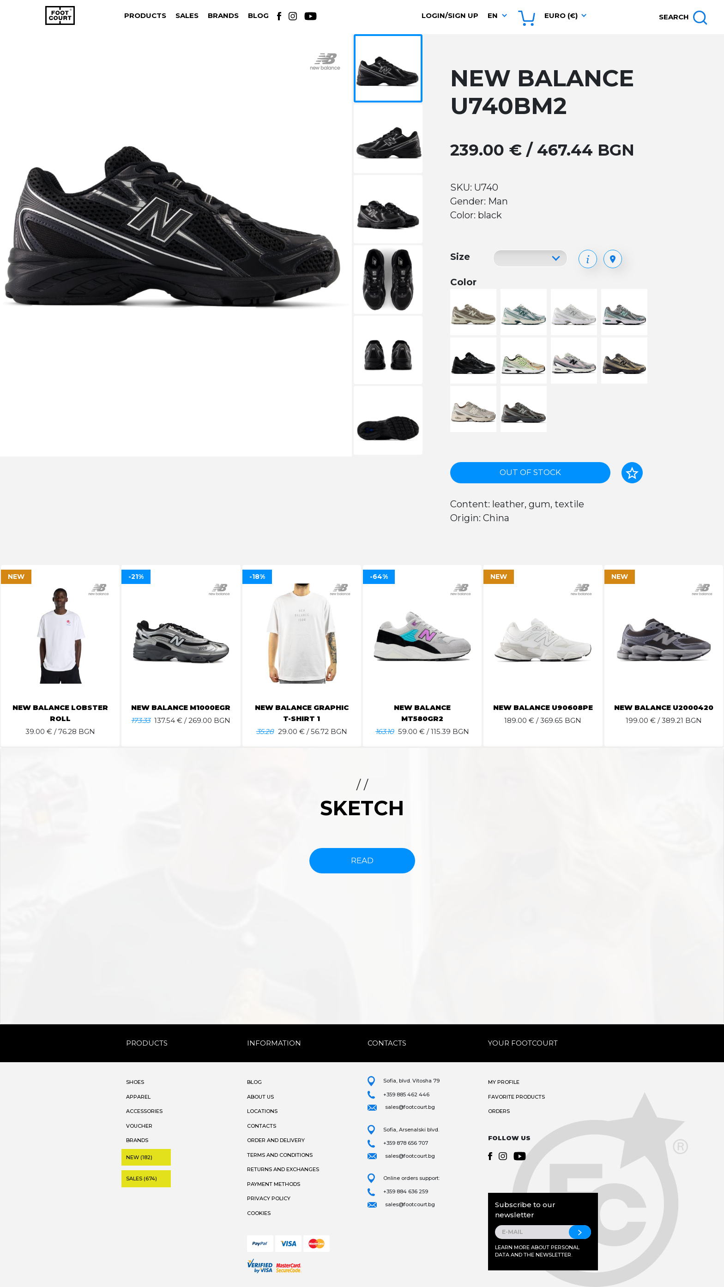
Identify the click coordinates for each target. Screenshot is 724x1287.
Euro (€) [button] (561, 15)
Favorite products (516, 1097)
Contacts (261, 1126)
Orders (499, 1111)
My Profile (503, 1082)
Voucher (139, 1126)
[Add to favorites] (632, 472)
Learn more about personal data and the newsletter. (537, 1251)
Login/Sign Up (450, 15)
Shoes (135, 1082)
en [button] (493, 15)
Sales (187, 15)
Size (460, 256)
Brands (223, 15)
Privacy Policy (268, 1198)
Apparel (138, 1097)
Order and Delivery (276, 1140)
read (362, 860)
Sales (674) (141, 1178)
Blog (258, 15)
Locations (262, 1111)
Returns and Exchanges (283, 1169)
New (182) (139, 1157)
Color (463, 282)
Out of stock (530, 472)
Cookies (259, 1213)
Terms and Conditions (280, 1155)
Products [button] (145, 15)
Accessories (144, 1111)
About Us (260, 1097)
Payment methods (273, 1184)
